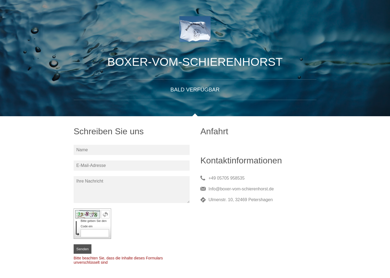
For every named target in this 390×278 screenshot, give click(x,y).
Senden (82, 249)
